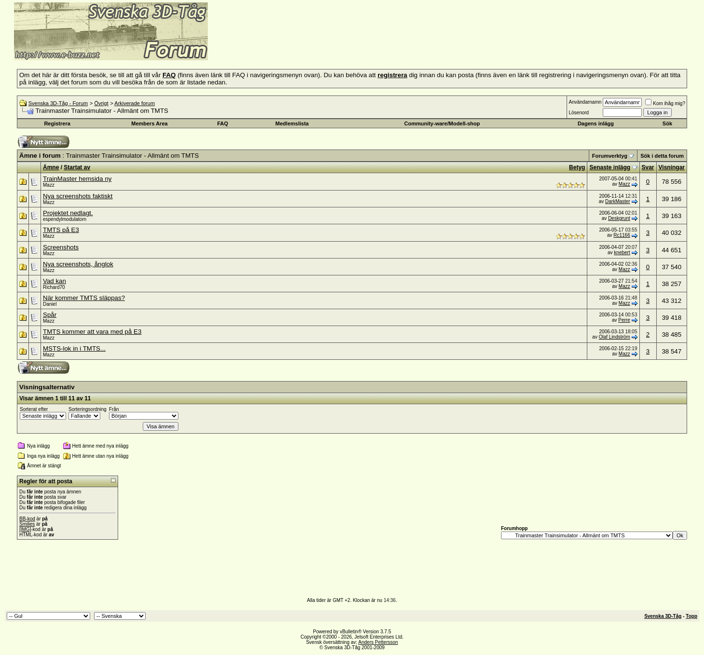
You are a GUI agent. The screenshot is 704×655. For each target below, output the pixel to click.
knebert (622, 252)
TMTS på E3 (61, 229)
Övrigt (101, 103)
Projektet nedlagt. (68, 213)
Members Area (149, 123)
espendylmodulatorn (64, 219)
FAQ (222, 123)
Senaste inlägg (609, 167)
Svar (648, 167)
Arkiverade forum (134, 103)
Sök (667, 123)
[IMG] (25, 529)
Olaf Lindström (614, 337)
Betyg (577, 167)
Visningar (672, 167)
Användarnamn (585, 102)
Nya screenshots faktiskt (77, 196)
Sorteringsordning (87, 409)
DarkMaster (617, 201)
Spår (49, 314)
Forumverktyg (609, 156)
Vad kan (54, 281)
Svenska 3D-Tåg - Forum (58, 103)
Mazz (48, 185)
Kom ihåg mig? (665, 103)
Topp (691, 616)
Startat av (77, 167)
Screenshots (61, 247)
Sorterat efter (34, 409)
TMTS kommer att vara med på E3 (92, 331)
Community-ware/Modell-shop (442, 123)
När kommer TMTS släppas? (84, 297)
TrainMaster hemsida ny (77, 178)
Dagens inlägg (596, 123)
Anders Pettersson (378, 642)
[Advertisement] (326, 45)
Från (114, 409)
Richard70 (54, 287)
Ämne (51, 167)
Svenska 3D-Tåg (662, 616)
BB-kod (27, 518)
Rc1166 (621, 235)
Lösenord (579, 112)
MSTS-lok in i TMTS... (74, 348)
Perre (624, 320)
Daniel (49, 304)
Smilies (27, 524)
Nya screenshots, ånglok (78, 264)
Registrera (57, 123)
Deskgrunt (619, 218)
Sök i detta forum (662, 156)
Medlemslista (292, 123)
